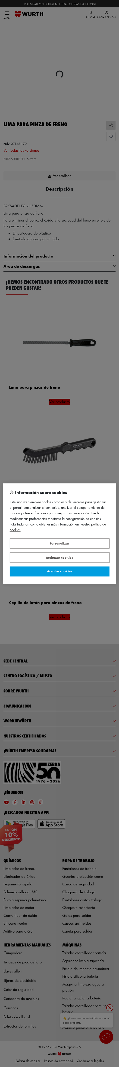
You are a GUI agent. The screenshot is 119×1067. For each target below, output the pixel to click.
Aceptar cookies (59, 571)
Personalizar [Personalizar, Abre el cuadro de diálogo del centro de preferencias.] (59, 543)
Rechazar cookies (59, 557)
